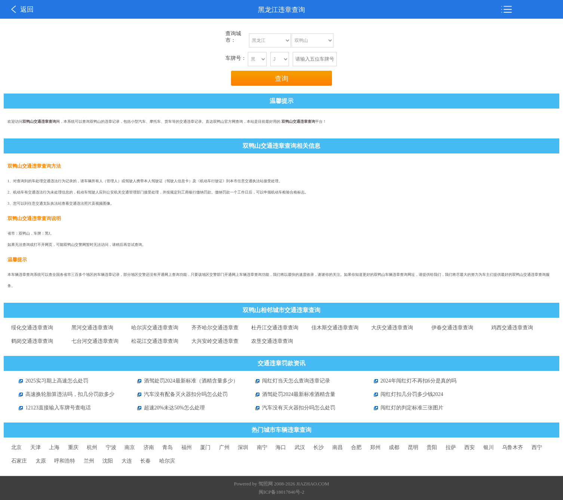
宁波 (111, 447)
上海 (54, 447)
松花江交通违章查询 (154, 341)
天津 (35, 447)
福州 (186, 447)
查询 (281, 78)
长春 (145, 461)
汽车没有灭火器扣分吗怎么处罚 (291, 408)
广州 (224, 447)
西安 (469, 447)
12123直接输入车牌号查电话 (51, 408)
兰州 (89, 461)
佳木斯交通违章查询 (335, 327)
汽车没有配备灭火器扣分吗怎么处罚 (179, 394)
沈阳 (107, 461)
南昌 (337, 447)
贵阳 (432, 447)
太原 (41, 461)
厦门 (205, 447)
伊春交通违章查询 (452, 327)
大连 (126, 461)
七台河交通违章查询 (95, 341)
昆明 (413, 447)
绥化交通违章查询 (32, 327)
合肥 (356, 447)
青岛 (167, 447)
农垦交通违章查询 (272, 341)
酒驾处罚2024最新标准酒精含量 (291, 394)
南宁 (262, 447)
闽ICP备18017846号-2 (281, 492)
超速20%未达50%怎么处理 (167, 408)
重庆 (73, 447)
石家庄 (19, 461)
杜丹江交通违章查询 (274, 327)
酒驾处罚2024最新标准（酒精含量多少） (184, 381)
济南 (149, 447)
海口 (281, 447)
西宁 (537, 447)
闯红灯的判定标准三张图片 (404, 408)
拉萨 (451, 447)
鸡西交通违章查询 (512, 327)
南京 (129, 447)
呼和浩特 (64, 461)
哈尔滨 (167, 461)
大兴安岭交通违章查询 (215, 343)
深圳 (243, 447)
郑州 (375, 447)
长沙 (318, 447)
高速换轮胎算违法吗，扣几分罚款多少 (62, 394)
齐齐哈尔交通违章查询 (215, 329)
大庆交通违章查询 (392, 327)
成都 (394, 447)
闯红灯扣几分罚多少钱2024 (404, 394)
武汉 (300, 447)
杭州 (92, 447)
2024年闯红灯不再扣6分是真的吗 (411, 381)
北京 (16, 447)
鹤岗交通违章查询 (32, 341)
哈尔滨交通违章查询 (154, 327)
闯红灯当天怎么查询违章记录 (289, 381)
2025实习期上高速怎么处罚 (49, 381)
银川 (488, 447)
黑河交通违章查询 (92, 327)
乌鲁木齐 (512, 447)
